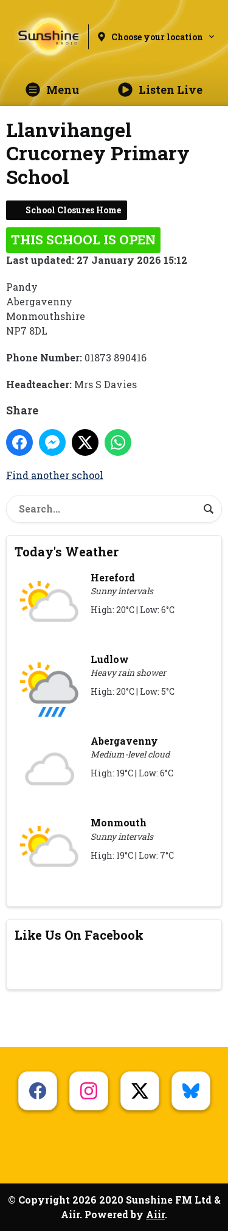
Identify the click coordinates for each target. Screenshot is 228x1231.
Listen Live (160, 89)
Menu (52, 89)
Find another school (54, 475)
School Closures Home (73, 210)
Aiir (155, 1214)
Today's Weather (67, 551)
